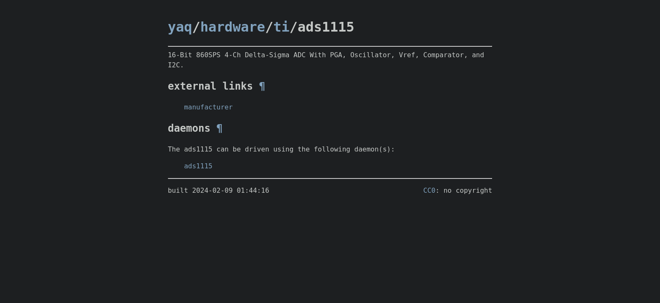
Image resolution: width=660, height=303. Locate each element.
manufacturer (208, 107)
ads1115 (198, 166)
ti (281, 27)
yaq (180, 27)
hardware (232, 27)
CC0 (429, 190)
